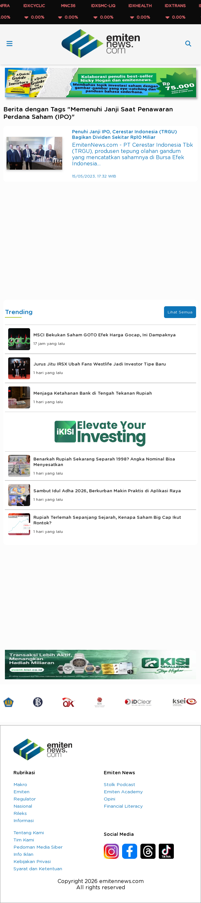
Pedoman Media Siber (38, 847)
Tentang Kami (28, 833)
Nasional (22, 806)
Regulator (24, 799)
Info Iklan (23, 854)
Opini (109, 799)
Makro (20, 784)
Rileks (20, 813)
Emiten (21, 792)
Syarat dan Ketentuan (37, 869)
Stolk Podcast (119, 784)
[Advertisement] (100, 247)
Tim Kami (23, 840)
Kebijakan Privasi (32, 861)
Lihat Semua (180, 312)
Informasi (23, 820)
